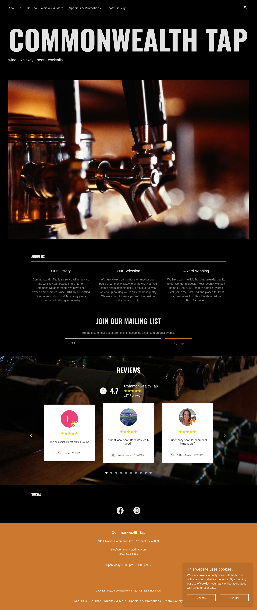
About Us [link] (14, 8)
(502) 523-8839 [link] (128, 553)
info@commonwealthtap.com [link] (128, 549)
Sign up (178, 343)
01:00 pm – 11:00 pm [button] (135, 565)
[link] (120, 511)
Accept (234, 597)
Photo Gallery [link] (116, 8)
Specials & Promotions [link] (85, 8)
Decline (201, 597)
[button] (245, 7)
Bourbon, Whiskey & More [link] (45, 8)
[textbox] (113, 343)
